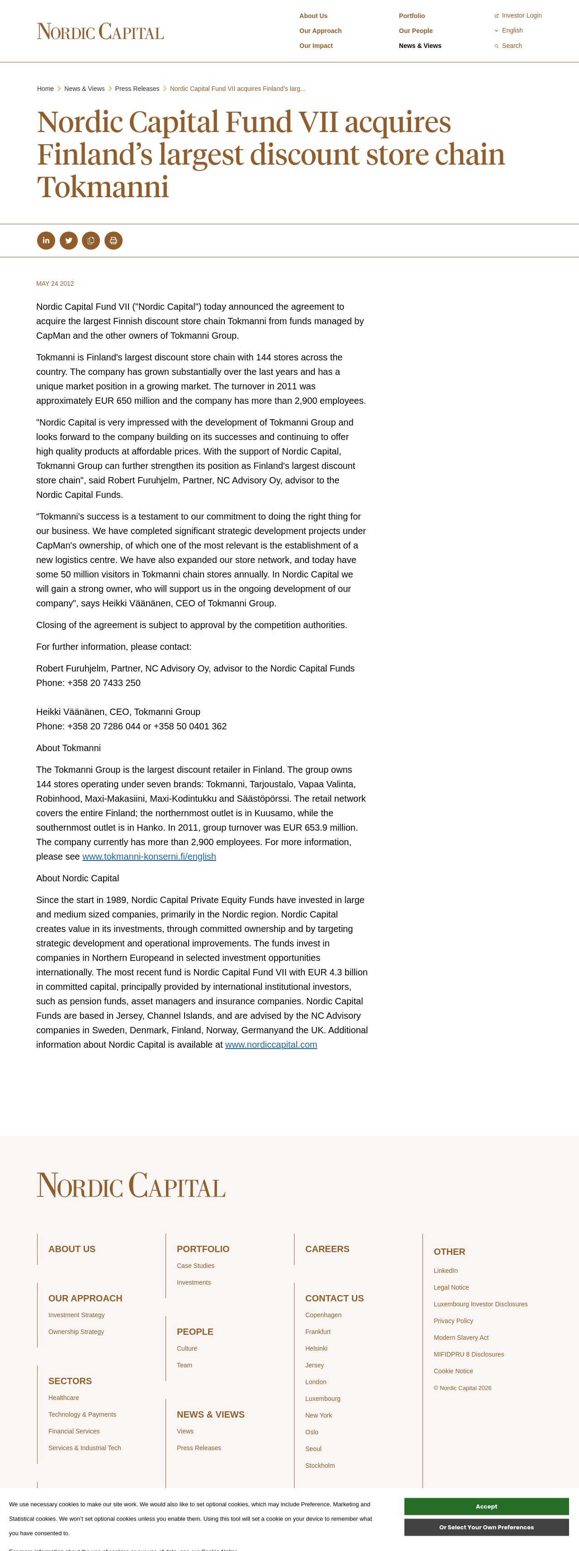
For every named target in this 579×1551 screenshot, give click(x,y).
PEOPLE (195, 1332)
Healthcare (63, 1397)
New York (318, 1415)
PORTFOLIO (203, 1249)
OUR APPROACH (85, 1298)
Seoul (313, 1448)
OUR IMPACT (76, 1497)
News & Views (420, 45)
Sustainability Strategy (79, 1514)
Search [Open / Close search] (508, 46)
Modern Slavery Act (461, 1337)
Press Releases (137, 88)
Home (45, 88)
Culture (187, 1348)
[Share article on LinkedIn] (46, 241)
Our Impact (316, 45)
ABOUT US (71, 1249)
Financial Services (74, 1431)
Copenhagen (323, 1315)
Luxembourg (323, 1398)
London (316, 1381)
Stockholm (320, 1465)
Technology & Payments (82, 1414)
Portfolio (412, 15)
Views (185, 1431)
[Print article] (113, 241)
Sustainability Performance (86, 1530)
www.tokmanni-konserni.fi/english (149, 857)
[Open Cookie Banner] (25, 1542)
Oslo (311, 1432)
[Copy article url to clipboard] (91, 241)
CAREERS (327, 1249)
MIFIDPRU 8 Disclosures (469, 1354)
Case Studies (195, 1265)
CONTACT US (334, 1298)
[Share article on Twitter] (69, 241)
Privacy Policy (453, 1320)
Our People (416, 30)
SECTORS (70, 1381)
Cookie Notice (453, 1371)
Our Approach (320, 30)
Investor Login (518, 15)
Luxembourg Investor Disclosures (481, 1304)
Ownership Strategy (76, 1331)
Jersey (314, 1365)
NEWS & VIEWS (211, 1414)
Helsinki (316, 1348)
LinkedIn (446, 1270)
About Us (313, 15)
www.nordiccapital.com (271, 1045)
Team (184, 1365)
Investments (194, 1282)
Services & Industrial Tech (84, 1448)
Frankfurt (318, 1331)
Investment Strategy (76, 1315)
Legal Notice (451, 1287)
